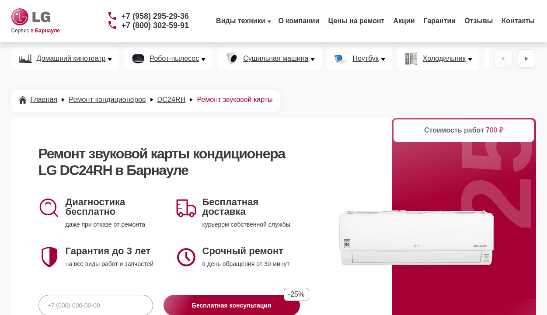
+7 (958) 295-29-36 (155, 16)
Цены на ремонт (356, 20)
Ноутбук (365, 58)
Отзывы (478, 20)
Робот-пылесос (174, 58)
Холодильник (444, 58)
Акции (404, 20)
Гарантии (440, 20)
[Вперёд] (527, 58)
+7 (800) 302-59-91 (155, 25)
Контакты (518, 20)
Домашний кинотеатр (71, 58)
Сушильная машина (275, 58)
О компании (299, 20)
